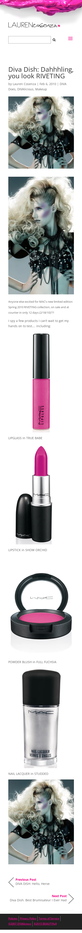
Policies (12, 918)
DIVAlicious (25, 89)
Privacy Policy (28, 918)
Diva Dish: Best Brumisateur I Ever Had (38, 898)
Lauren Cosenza (24, 84)
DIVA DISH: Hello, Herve (33, 881)
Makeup (41, 89)
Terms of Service (49, 918)
